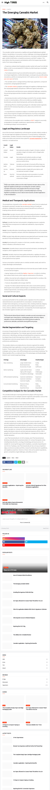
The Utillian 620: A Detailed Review (22, 634)
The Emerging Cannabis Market (21, 583)
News (13, 457)
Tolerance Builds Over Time (34, 725)
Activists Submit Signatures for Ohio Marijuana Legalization (36, 486)
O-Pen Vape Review (18, 737)
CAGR (5, 70)
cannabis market (27, 204)
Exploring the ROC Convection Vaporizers (23, 788)
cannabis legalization (35, 138)
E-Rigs (25, 679)
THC (25, 665)
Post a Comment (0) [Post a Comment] (25, 522)
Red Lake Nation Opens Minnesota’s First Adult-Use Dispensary (12, 503)
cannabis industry (12, 86)
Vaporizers (25, 685)
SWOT (32, 120)
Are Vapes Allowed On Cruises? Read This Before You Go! (28, 600)
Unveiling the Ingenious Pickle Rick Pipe (23, 592)
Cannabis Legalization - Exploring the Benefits (12, 486)
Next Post (45, 528)
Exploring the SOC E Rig (19, 626)
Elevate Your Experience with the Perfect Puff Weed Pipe (27, 746)
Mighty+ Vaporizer (28, 273)
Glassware (25, 682)
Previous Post (5, 528)
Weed (17, 457)
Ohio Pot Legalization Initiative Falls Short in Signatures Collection (30, 609)
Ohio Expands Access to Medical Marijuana (24, 617)
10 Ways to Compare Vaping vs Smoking (11, 725)
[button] (2, 2)
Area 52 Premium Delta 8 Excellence (22, 575)
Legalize (9, 9)
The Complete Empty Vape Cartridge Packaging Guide (12, 708)
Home (3, 9)
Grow (25, 662)
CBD (25, 659)
